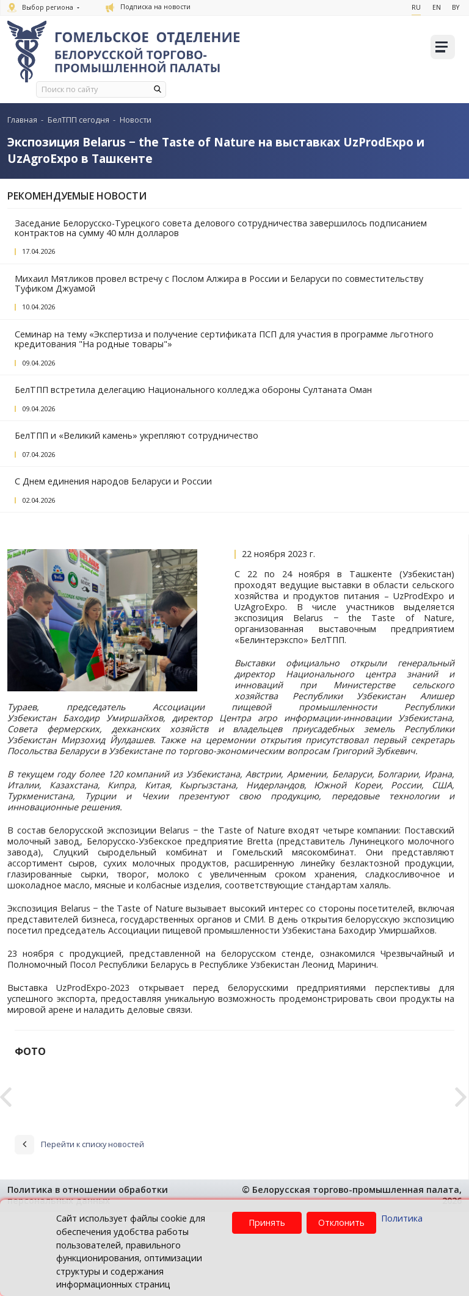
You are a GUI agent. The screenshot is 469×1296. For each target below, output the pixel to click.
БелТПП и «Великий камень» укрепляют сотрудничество (136, 435)
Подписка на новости (148, 6)
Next (461, 1134)
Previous (6, 1134)
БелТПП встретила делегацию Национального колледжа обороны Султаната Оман (193, 389)
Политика (402, 1218)
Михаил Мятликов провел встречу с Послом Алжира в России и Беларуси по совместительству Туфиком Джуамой (219, 283)
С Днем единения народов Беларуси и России (113, 481)
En (436, 7)
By (455, 7)
